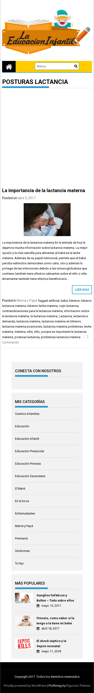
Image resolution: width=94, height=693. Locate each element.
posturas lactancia (27, 337)
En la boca (22, 501)
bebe (64, 300)
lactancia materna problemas (63, 326)
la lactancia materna (43, 316)
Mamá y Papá (27, 300)
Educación (22, 426)
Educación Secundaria (30, 476)
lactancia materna (28, 321)
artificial (54, 300)
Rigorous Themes (78, 685)
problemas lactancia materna (60, 337)
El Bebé (20, 488)
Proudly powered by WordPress (25, 685)
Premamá (21, 538)
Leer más (82, 289)
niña (30, 331)
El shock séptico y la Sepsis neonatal (51, 643)
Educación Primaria (28, 463)
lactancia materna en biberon (61, 321)
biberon (74, 300)
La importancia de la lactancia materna (43, 190)
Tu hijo (19, 563)
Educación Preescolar (29, 451)
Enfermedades (25, 513)
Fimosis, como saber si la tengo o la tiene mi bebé (55, 620)
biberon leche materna (42, 306)
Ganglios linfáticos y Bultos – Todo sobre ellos (55, 598)
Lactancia (65, 316)
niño (37, 331)
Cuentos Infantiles (27, 414)
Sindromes (22, 551)
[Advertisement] (47, 139)
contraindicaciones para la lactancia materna (32, 311)
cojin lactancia (69, 306)
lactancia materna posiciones (22, 326)
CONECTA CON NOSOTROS (38, 371)
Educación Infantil (27, 438)
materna (20, 331)
